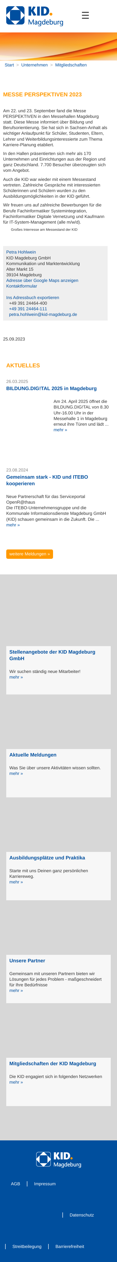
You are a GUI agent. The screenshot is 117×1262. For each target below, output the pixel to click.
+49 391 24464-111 (28, 308)
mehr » (60, 429)
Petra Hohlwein (21, 251)
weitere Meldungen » (29, 553)
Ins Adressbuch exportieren (32, 297)
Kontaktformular (21, 285)
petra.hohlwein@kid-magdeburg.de (43, 314)
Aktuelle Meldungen (32, 755)
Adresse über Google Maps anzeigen (42, 280)
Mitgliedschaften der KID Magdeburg (52, 1063)
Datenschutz (82, 1214)
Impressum (45, 1183)
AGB (15, 1183)
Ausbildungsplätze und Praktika (47, 858)
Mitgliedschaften (71, 64)
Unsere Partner (27, 961)
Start (9, 64)
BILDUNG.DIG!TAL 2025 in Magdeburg (51, 388)
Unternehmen (34, 64)
